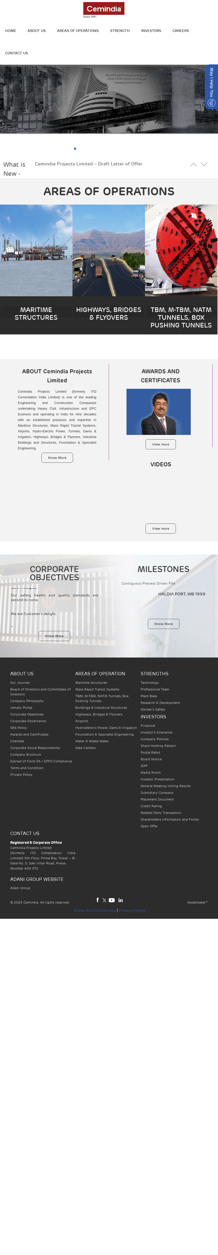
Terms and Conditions (94, 910)
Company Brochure (25, 754)
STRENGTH (120, 30)
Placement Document (157, 799)
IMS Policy (18, 728)
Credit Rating (151, 806)
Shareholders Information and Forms (170, 819)
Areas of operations (78, 30)
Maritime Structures (91, 682)
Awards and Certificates (29, 734)
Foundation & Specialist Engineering (104, 734)
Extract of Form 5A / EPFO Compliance (41, 761)
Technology (150, 682)
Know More (57, 458)
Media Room (151, 772)
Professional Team (155, 689)
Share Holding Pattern (158, 746)
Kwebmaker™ (197, 902)
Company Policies (155, 739)
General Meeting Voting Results (166, 786)
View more (160, 444)
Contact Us (16, 53)
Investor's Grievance (156, 732)
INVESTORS (151, 30)
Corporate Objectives (26, 714)
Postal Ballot (150, 752)
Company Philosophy (27, 701)
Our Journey (20, 682)
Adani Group (20, 888)
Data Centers (85, 748)
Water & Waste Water (92, 741)
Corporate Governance (28, 721)
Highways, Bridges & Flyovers (98, 714)
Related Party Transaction (161, 813)
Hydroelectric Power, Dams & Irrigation (106, 728)
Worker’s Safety (153, 709)
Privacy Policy (21, 774)
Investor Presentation (158, 779)
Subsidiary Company (157, 792)
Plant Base (149, 696)
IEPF (144, 766)
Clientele (17, 741)
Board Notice (151, 759)
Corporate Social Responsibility (35, 748)
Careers (180, 30)
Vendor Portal (21, 707)
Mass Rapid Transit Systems (97, 689)
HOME (10, 30)
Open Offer (149, 826)
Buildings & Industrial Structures (101, 707)
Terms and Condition (26, 768)
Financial (148, 725)
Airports (81, 721)
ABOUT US (37, 30)
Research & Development (160, 703)
